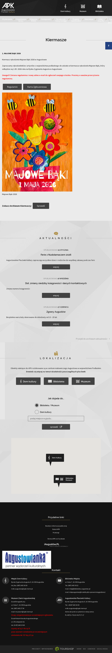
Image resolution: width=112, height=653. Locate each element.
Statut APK (56, 529)
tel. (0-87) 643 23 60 (18, 625)
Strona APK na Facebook (56, 539)
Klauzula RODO (33, 20)
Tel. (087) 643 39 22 (71, 585)
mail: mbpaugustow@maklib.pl (76, 592)
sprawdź (56, 426)
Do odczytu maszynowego (61, 20)
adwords (91, 649)
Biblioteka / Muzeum (49, 405)
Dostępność (46, 19)
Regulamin (12, 86)
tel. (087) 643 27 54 (17, 608)
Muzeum (83, 381)
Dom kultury (28, 381)
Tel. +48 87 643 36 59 (72, 605)
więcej (56, 266)
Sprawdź (41, 205)
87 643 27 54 (28, 635)
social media (102, 649)
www (79, 649)
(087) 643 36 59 (22, 585)
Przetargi (56, 533)
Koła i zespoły (101, 20)
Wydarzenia (7, 19)
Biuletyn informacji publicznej (56, 526)
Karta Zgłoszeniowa (37, 86)
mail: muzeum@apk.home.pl (22, 612)
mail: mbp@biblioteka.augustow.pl (77, 589)
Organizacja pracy (21, 20)
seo (84, 649)
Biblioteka (56, 381)
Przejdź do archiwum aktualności (93, 339)
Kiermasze (89, 19)
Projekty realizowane (76, 20)
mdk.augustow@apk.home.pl (22, 589)
